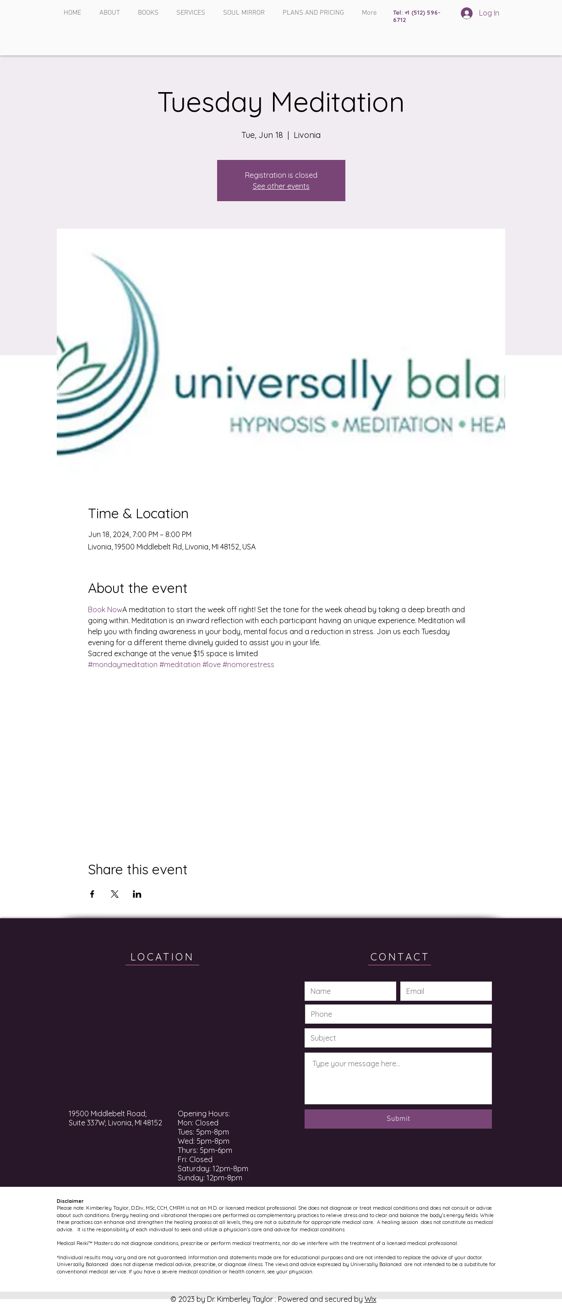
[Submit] (398, 1119)
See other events (281, 186)
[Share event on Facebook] (92, 894)
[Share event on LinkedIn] (137, 894)
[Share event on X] (114, 894)
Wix (370, 1299)
